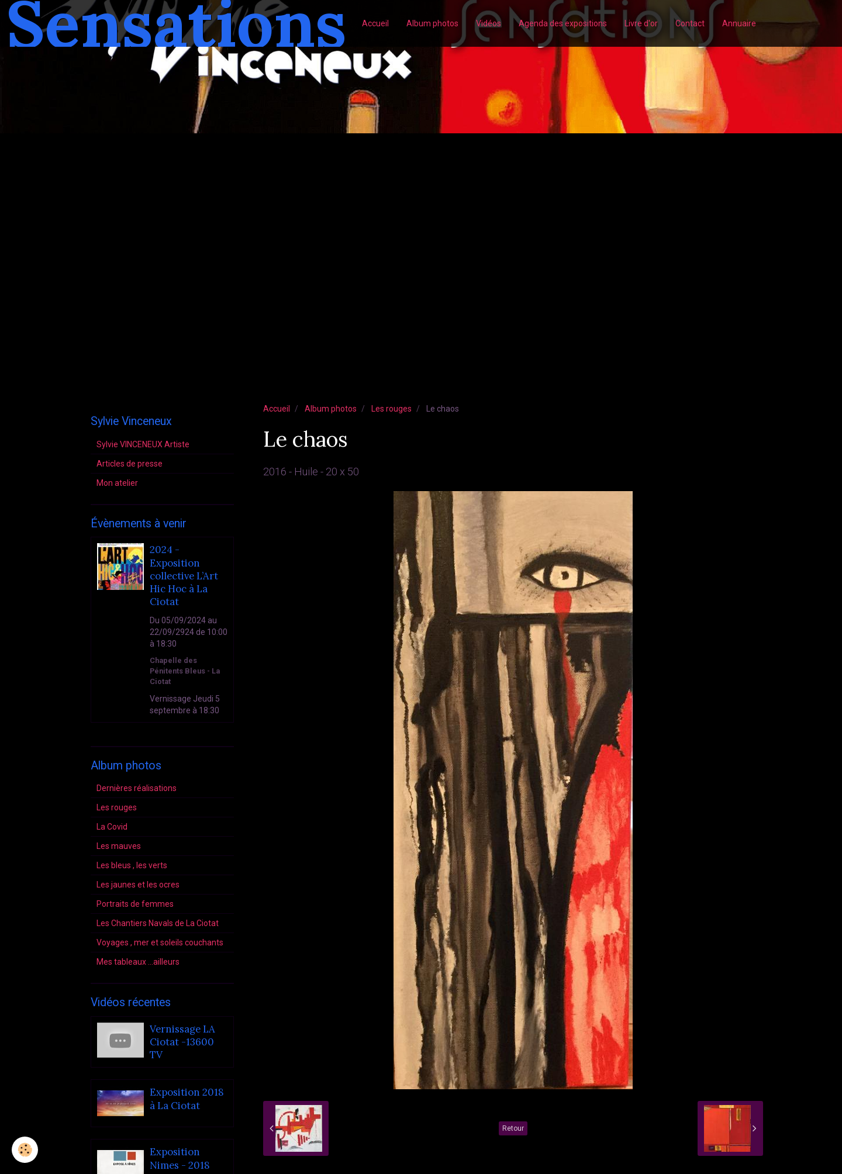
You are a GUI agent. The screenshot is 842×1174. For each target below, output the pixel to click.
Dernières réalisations (136, 788)
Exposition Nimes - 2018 (180, 1159)
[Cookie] (25, 1150)
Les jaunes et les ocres (138, 884)
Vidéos (488, 23)
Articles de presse (129, 463)
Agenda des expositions (563, 23)
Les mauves (118, 846)
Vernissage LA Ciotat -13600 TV (182, 1042)
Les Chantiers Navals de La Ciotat (157, 923)
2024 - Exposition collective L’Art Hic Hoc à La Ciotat (184, 576)
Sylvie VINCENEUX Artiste (142, 444)
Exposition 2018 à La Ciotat (187, 1099)
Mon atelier (117, 483)
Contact (690, 23)
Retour (513, 1128)
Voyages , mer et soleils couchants (159, 942)
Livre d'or (641, 23)
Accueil (375, 23)
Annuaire (739, 23)
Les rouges (391, 408)
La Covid (111, 826)
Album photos (432, 23)
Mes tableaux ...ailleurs (138, 961)
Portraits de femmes (135, 904)
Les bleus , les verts (131, 865)
